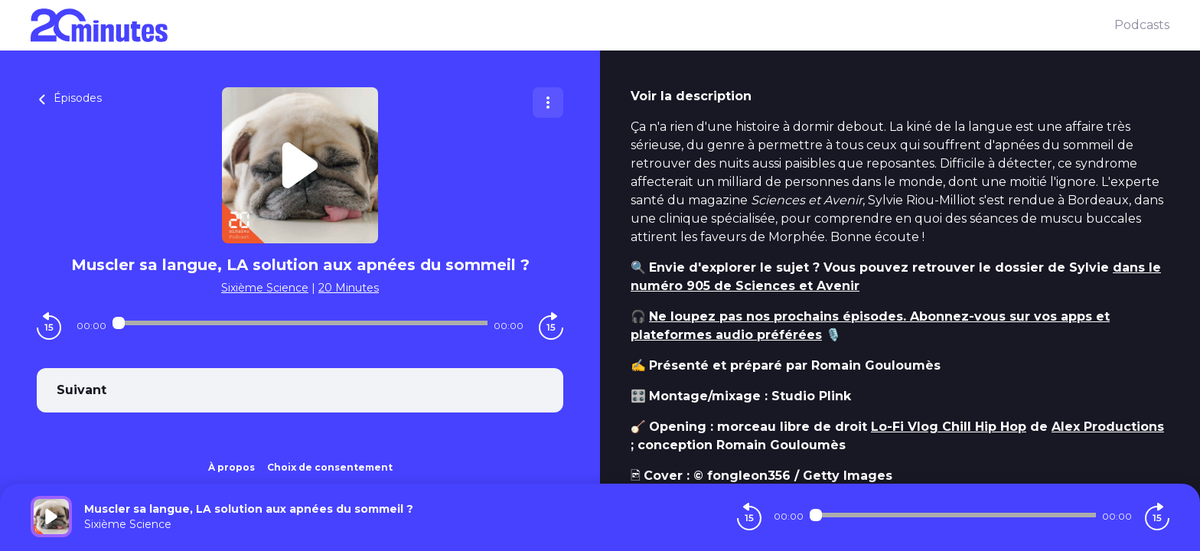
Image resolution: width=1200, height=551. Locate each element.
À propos (231, 467)
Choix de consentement (330, 467)
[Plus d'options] (548, 102)
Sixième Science (264, 288)
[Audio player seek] (300, 323)
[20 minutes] (572, 25)
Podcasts (1141, 25)
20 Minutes (348, 288)
